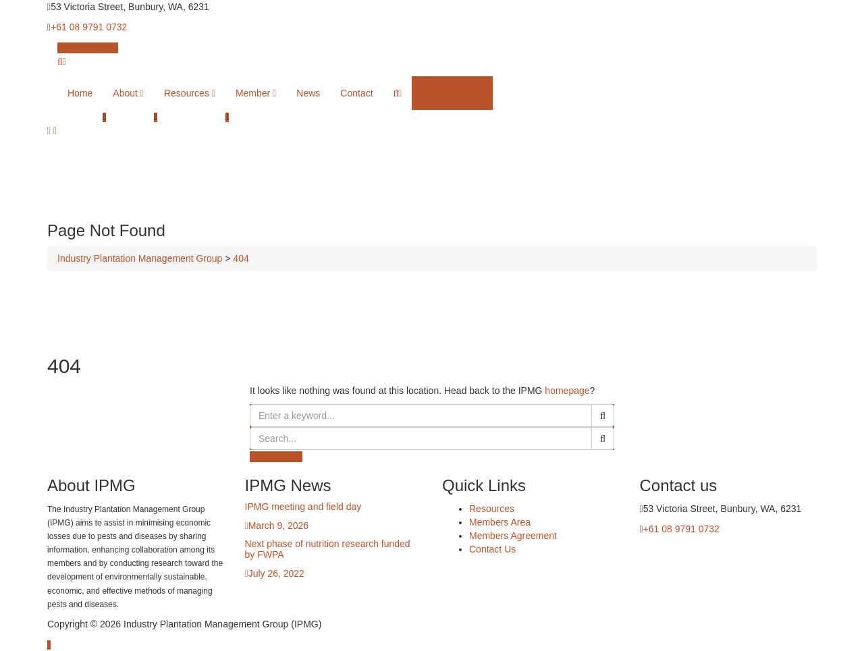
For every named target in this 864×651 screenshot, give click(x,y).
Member (256, 93)
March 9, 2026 (278, 525)
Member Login (87, 48)
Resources (189, 93)
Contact (356, 93)
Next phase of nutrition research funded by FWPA (327, 548)
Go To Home (276, 456)
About (128, 93)
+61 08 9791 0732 (89, 27)
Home (80, 93)
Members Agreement (513, 535)
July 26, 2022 (276, 573)
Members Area (500, 522)
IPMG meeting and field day (303, 506)
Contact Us (492, 549)
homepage (567, 390)
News (308, 93)
